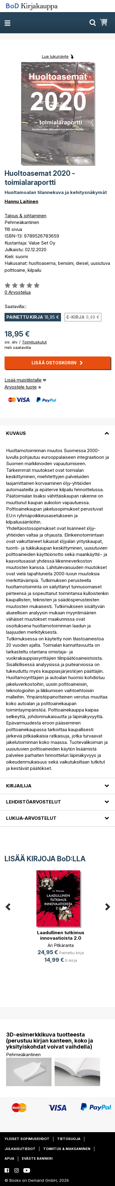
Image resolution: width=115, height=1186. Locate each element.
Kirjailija (19, 786)
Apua (9, 1158)
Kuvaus (16, 433)
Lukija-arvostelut (31, 818)
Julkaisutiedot (20, 1149)
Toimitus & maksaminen (66, 1149)
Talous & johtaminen (25, 215)
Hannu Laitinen (21, 201)
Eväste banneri (37, 1158)
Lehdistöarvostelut (33, 802)
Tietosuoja (68, 1139)
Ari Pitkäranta (61, 945)
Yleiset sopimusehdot (27, 1139)
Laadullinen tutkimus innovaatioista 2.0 (60, 935)
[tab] (57, 430)
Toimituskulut (34, 342)
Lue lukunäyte (55, 56)
